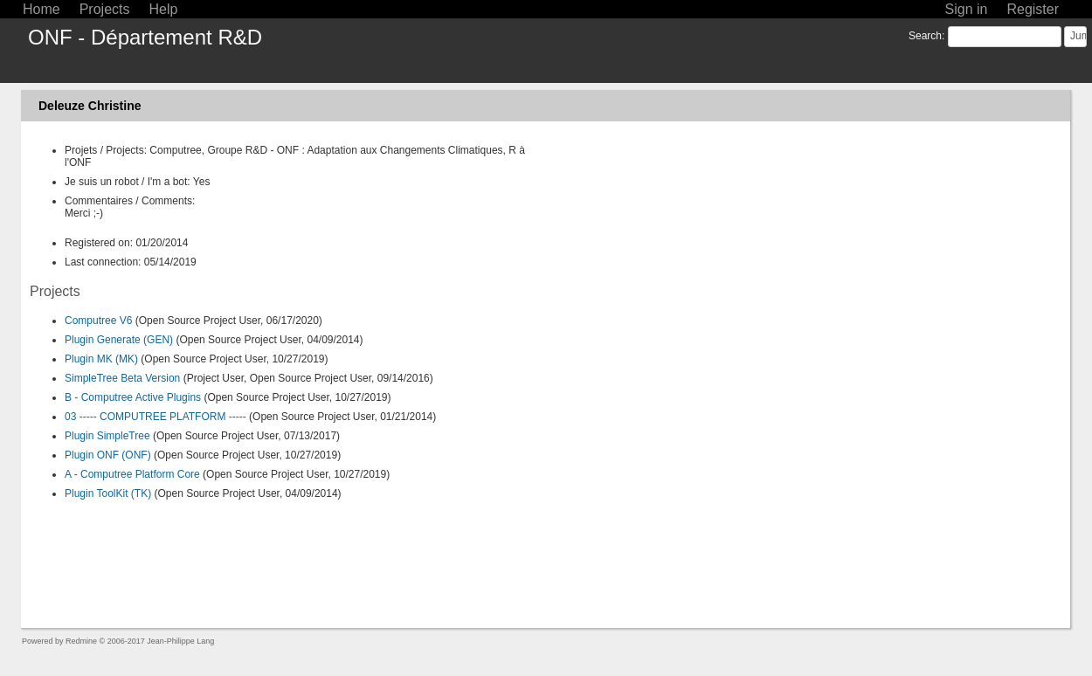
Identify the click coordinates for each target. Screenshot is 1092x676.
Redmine (81, 641)
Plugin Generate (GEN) (119, 340)
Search (925, 36)
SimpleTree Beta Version (122, 378)
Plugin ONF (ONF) (108, 455)
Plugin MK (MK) (101, 359)
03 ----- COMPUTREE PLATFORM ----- (155, 416)
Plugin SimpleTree (107, 436)
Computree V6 (98, 320)
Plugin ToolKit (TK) (108, 493)
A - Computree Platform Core (132, 474)
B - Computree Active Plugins (133, 397)
